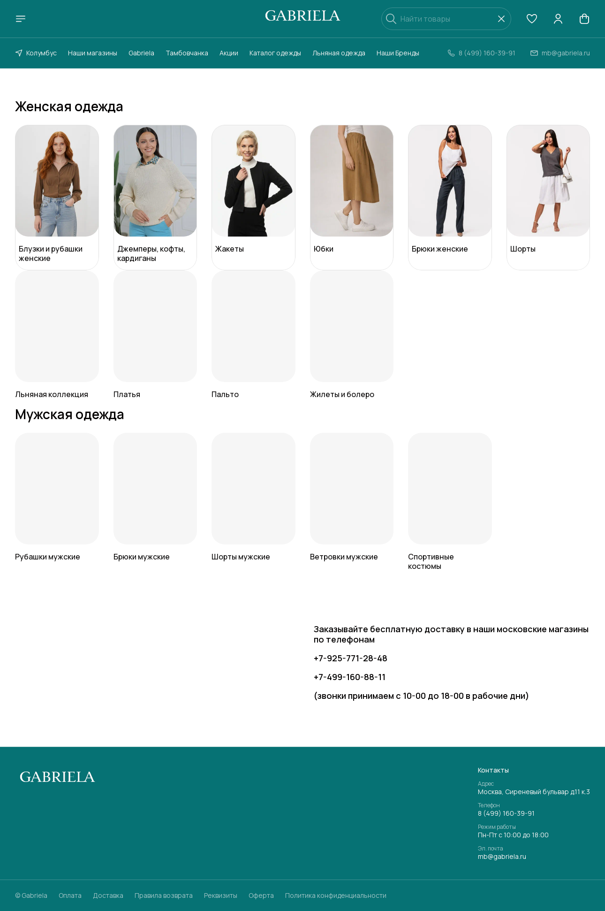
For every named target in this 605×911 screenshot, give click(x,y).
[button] (531, 18)
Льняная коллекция (51, 394)
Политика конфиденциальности (335, 895)
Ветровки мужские (344, 556)
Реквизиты (220, 895)
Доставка (108, 895)
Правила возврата (164, 895)
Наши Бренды (398, 52)
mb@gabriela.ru (502, 856)
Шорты (523, 248)
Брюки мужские (141, 556)
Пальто (225, 394)
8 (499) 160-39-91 (506, 813)
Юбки (323, 248)
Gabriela (141, 52)
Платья (126, 394)
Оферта (261, 895)
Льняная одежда (338, 52)
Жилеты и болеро (342, 394)
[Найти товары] (446, 19)
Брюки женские (440, 248)
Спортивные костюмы (431, 561)
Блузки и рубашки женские (51, 253)
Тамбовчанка (187, 52)
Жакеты (229, 248)
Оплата (70, 895)
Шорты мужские (241, 556)
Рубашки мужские (47, 556)
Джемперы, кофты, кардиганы (151, 253)
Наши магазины (92, 52)
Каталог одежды (275, 52)
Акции (228, 52)
